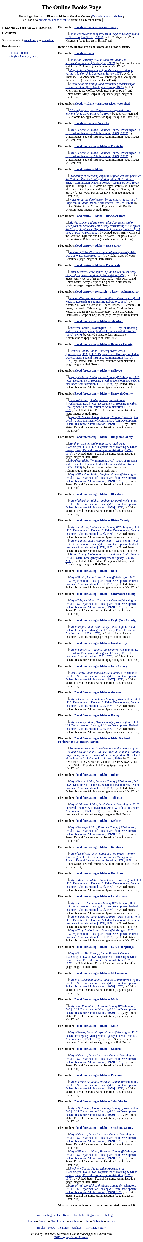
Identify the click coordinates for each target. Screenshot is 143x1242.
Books (41, 1227)
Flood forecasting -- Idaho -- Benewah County (103, 393)
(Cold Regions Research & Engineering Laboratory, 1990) (102, 300)
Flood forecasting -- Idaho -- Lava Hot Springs (104, 946)
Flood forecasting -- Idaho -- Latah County (101, 896)
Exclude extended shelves (107, 16)
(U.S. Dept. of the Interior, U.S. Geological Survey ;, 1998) (103, 753)
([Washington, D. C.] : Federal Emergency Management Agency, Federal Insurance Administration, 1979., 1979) (101, 630)
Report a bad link (73, 1215)
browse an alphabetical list (54, 20)
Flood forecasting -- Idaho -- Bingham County (103, 436)
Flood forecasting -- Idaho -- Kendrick (98, 847)
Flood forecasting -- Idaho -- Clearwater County (104, 593)
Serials (111, 1221)
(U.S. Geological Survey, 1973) (99, 72)
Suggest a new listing (100, 1215)
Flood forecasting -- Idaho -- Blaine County (101, 520)
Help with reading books (45, 1215)
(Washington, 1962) (95, 61)
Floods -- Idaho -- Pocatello (91, 123)
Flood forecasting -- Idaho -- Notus (96, 1025)
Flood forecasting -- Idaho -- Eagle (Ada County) (105, 620)
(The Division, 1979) (100, 273)
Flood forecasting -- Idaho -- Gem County (100, 666)
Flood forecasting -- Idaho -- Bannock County (103, 344)
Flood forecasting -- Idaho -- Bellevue (98, 370)
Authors (75, 1221)
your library (31, 40)
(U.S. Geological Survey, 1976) (102, 35)
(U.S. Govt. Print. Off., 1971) (98, 112)
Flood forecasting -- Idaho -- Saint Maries (100, 1101)
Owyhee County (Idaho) (24, 56)
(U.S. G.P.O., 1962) (103, 227)
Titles (86, 1221)
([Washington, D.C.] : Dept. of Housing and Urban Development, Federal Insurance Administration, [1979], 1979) (101, 331)
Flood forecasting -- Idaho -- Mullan (97, 999)
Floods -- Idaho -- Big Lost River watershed (102, 103)
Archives (77, 1227)
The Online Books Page (71, 7)
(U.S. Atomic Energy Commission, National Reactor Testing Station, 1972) (102, 179)
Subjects (98, 1221)
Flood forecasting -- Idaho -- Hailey (96, 715)
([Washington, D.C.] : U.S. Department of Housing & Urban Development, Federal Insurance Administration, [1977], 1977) (102, 544)
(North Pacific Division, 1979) (100, 201)
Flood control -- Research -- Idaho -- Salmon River (106, 291)
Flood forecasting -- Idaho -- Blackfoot (98, 494)
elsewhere (48, 40)
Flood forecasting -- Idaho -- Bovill (96, 570)
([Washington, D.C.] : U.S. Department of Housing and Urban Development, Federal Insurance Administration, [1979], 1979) (102, 355)
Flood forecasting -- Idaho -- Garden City (100, 643)
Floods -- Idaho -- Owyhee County (96, 27)
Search (43, 1221)
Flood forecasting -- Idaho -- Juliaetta (98, 797)
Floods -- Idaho (18, 52)
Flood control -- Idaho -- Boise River (97, 245)
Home (32, 1221)
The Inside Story (96, 1227)
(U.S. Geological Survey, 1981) (100, 85)
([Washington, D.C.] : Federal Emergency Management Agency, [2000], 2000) (102, 558)
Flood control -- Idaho (88, 169)
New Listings (59, 1221)
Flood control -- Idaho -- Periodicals (97, 265)
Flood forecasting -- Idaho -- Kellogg (97, 820)
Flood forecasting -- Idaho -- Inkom (96, 774)
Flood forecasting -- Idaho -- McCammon (100, 973)
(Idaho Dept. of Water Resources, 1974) (100, 254)
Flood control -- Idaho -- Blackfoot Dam (99, 215)
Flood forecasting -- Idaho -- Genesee (97, 692)
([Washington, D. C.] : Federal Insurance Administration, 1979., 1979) (102, 131)
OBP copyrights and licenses (71, 1237)
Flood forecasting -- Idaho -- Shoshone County (103, 1127)
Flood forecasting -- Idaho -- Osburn (97, 1048)
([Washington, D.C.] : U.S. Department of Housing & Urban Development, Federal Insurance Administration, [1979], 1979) (101, 405)
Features (63, 1227)
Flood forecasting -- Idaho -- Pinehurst (98, 1075)
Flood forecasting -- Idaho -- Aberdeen (98, 321)
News (51, 1227)
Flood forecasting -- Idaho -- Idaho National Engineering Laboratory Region (94, 740)
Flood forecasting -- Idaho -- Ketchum (98, 873)
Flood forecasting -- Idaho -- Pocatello (98, 146)
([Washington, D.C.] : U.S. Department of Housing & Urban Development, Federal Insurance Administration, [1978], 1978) (102, 380)
